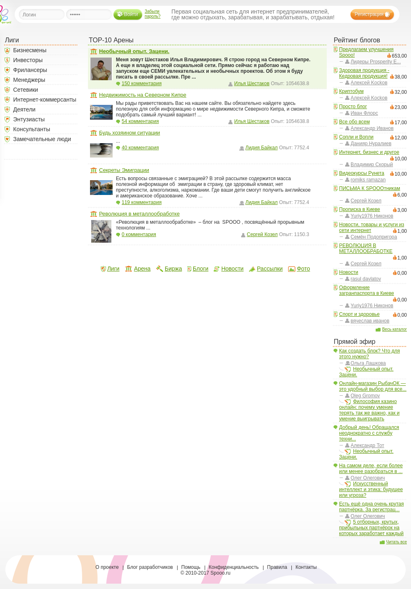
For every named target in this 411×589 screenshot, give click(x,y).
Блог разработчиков (150, 567)
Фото (303, 268)
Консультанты (31, 129)
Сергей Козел (366, 201)
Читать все (396, 542)
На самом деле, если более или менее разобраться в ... (371, 468)
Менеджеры (29, 80)
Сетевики (25, 89)
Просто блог (353, 106)
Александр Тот (367, 445)
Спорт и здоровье (359, 314)
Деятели (24, 109)
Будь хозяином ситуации (129, 133)
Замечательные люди (42, 139)
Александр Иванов (372, 128)
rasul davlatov (366, 279)
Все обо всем (354, 122)
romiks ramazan (368, 180)
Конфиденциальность (234, 567)
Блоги (200, 268)
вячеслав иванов (370, 321)
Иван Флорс (364, 113)
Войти (131, 14)
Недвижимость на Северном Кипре (142, 95)
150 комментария (142, 83)
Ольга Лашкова (368, 363)
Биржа (173, 268)
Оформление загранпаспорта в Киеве (366, 290)
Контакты (306, 567)
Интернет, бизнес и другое (369, 152)
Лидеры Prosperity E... (376, 62)
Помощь (190, 567)
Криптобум (351, 91)
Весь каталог (394, 329)
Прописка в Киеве (359, 209)
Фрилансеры (30, 70)
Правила (277, 567)
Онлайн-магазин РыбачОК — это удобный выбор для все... (372, 386)
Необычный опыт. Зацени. (366, 372)
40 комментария (140, 148)
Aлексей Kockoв (369, 83)
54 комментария (140, 121)
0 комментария (139, 234)
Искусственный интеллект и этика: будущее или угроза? (371, 489)
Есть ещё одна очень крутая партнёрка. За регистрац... (371, 506)
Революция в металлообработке (139, 214)
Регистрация (369, 14)
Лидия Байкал (261, 148)
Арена (142, 268)
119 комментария (142, 202)
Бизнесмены (29, 50)
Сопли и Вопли (356, 137)
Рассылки (270, 268)
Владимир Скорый (372, 164)
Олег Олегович (368, 478)
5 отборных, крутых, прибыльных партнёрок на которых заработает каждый (371, 527)
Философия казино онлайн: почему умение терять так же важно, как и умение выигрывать (369, 410)
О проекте (107, 567)
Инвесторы (28, 60)
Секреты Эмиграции (124, 170)
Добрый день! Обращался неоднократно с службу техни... (369, 433)
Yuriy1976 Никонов (372, 216)
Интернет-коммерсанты (44, 99)
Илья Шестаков (252, 83)
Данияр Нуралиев (371, 143)
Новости (348, 272)
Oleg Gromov (365, 396)
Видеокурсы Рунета (361, 173)
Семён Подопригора (374, 237)
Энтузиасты (29, 119)
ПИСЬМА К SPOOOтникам (369, 188)
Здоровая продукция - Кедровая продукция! (364, 73)
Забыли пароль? (153, 14)
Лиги (113, 268)
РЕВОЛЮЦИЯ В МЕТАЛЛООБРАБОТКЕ (366, 248)
